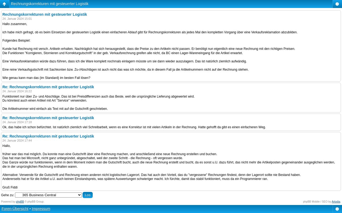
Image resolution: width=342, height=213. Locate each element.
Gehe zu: (7, 195)
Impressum (41, 209)
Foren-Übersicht (15, 209)
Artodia (336, 201)
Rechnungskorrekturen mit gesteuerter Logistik (49, 4)
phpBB (20, 201)
